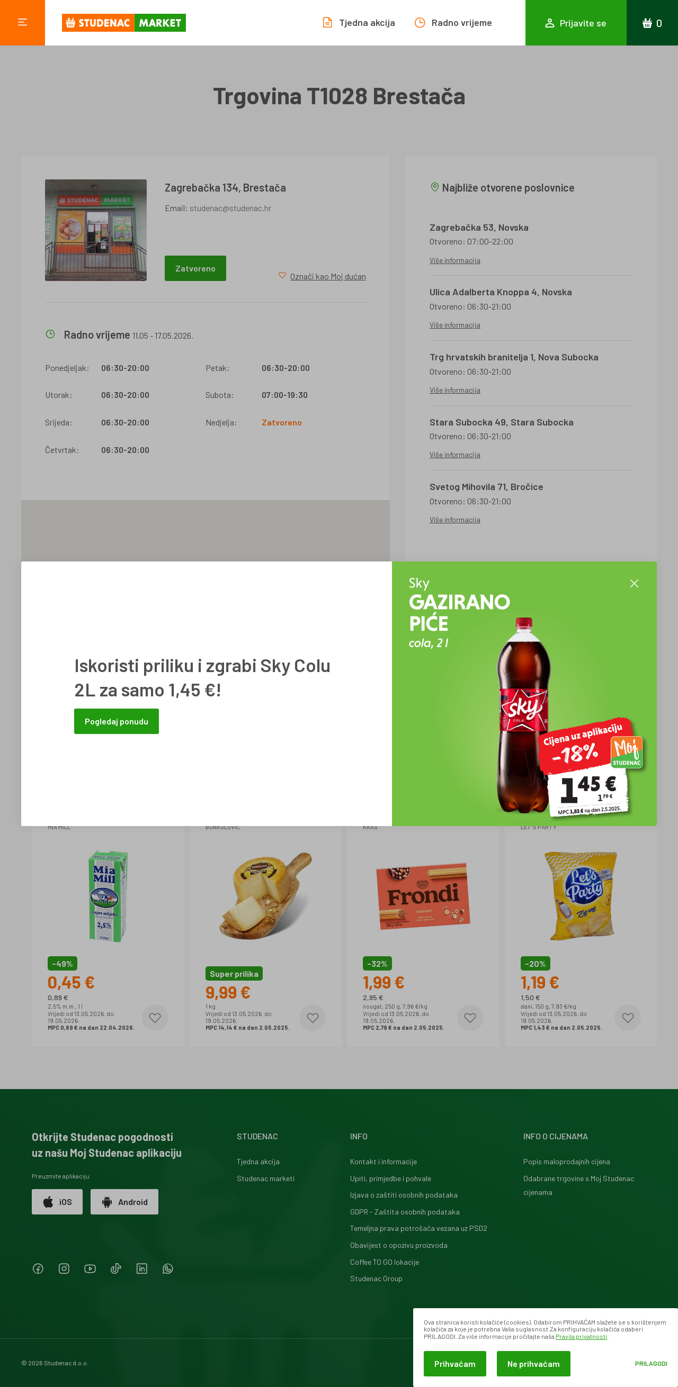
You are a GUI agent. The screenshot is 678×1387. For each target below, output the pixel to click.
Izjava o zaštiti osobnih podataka (404, 1194)
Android (124, 1202)
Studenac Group (376, 1278)
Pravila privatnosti (581, 1336)
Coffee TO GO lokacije (384, 1261)
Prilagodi (651, 1363)
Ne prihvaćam (533, 1363)
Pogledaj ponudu (116, 721)
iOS (57, 1202)
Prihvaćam (455, 1363)
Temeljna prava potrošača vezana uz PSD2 (418, 1227)
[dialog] (545, 1347)
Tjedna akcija (258, 1161)
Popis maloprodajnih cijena (566, 1161)
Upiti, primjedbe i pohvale (390, 1178)
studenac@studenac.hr (230, 208)
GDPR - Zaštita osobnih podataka (405, 1211)
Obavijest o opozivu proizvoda (399, 1244)
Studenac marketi (266, 1178)
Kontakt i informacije (383, 1161)
